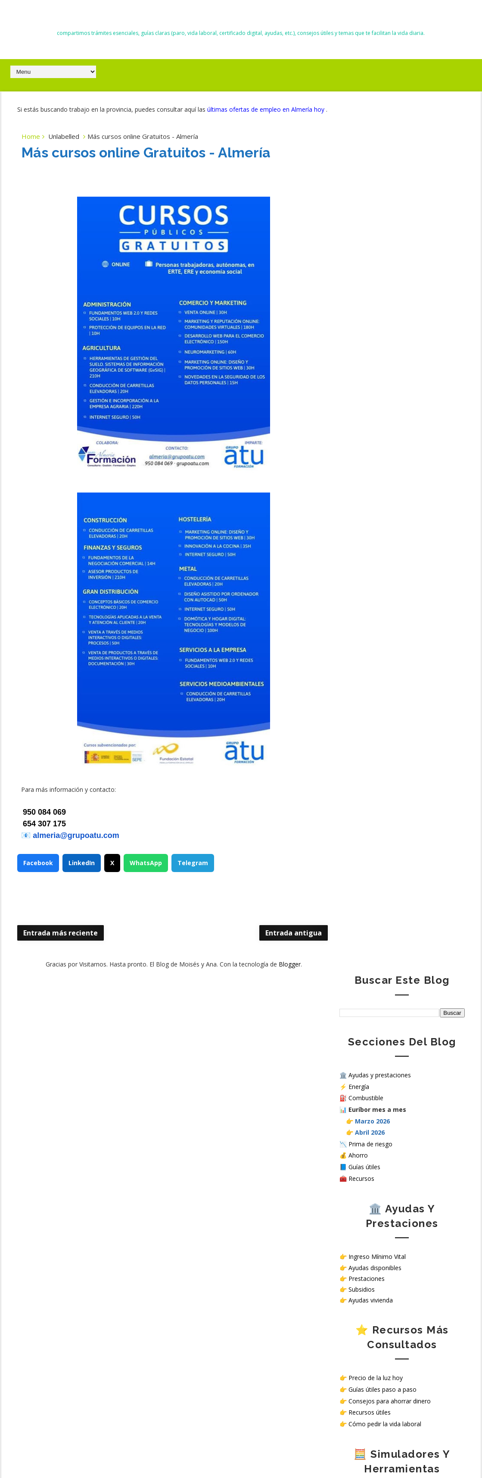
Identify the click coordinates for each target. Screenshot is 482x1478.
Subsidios (361, 420)
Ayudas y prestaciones (379, 206)
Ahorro (358, 286)
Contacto (352, 854)
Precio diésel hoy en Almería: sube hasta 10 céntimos (102, 1232)
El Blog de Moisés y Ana (241, 18)
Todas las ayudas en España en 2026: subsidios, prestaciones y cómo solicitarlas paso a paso (81, 1113)
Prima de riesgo (370, 275)
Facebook (38, 872)
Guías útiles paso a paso (382, 520)
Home (31, 145)
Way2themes (339, 1451)
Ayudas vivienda (370, 431)
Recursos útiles (369, 543)
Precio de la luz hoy (375, 509)
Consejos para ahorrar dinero (389, 532)
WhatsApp (146, 872)
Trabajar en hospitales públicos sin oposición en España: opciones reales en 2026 (86, 1192)
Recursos (361, 309)
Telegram (192, 872)
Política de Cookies (365, 868)
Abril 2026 (370, 263)
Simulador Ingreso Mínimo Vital (391, 633)
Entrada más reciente (60, 942)
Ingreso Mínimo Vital (377, 388)
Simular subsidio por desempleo (393, 668)
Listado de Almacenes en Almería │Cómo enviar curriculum (107, 1301)
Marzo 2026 (372, 252)
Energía (358, 217)
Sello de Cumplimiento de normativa (390, 897)
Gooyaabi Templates (440, 1451)
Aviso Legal (355, 875)
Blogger (281, 974)
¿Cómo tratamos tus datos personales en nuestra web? (397, 886)
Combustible (365, 229)
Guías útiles (364, 298)
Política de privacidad (368, 861)
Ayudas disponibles (374, 399)
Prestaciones (366, 409)
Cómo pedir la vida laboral (384, 555)
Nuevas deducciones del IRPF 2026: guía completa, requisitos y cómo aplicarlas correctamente (86, 1152)
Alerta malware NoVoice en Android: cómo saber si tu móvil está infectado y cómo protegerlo (84, 1073)
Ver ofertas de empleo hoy (385, 779)
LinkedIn (81, 872)
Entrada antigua (276, 942)
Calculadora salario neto (382, 679)
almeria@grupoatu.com (76, 844)
